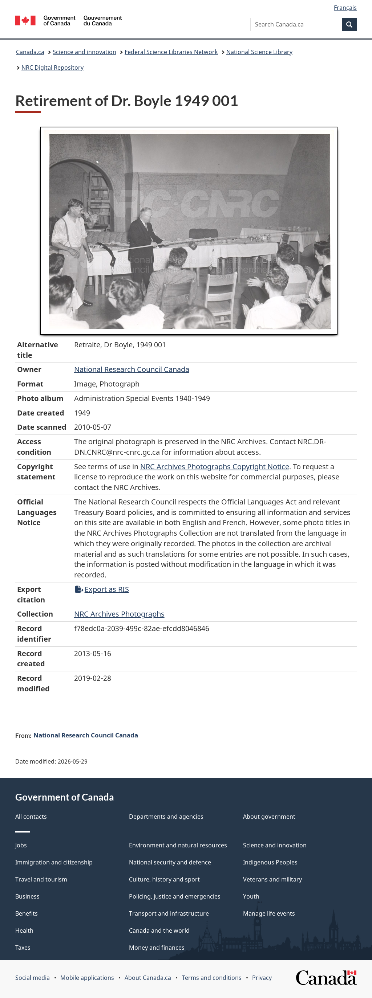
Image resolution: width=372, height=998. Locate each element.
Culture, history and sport (164, 879)
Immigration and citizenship (54, 862)
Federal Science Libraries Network (171, 52)
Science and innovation (84, 52)
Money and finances (157, 948)
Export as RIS (102, 589)
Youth (251, 896)
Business (27, 896)
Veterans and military (272, 879)
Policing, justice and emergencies (175, 896)
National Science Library (259, 52)
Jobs (21, 845)
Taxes (23, 948)
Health (24, 930)
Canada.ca (30, 52)
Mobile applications (87, 978)
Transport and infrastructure (169, 913)
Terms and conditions (212, 978)
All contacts (31, 817)
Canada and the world (159, 930)
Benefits (26, 913)
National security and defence (170, 862)
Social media (32, 978)
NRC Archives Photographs (119, 614)
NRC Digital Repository (52, 67)
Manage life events (269, 913)
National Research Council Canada (131, 369)
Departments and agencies (166, 817)
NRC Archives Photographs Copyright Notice (214, 466)
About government (269, 817)
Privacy (262, 978)
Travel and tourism (41, 879)
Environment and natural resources (178, 845)
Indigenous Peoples (270, 862)
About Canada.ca (148, 978)
